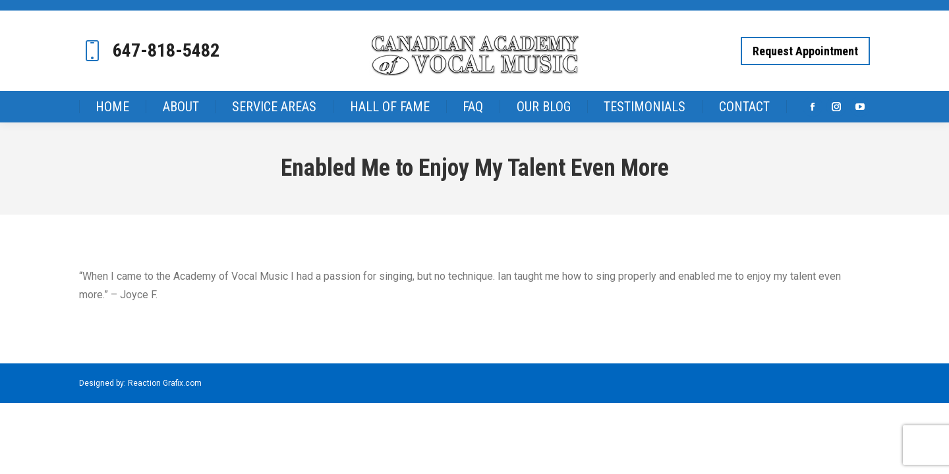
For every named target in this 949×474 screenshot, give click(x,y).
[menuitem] (112, 96)
